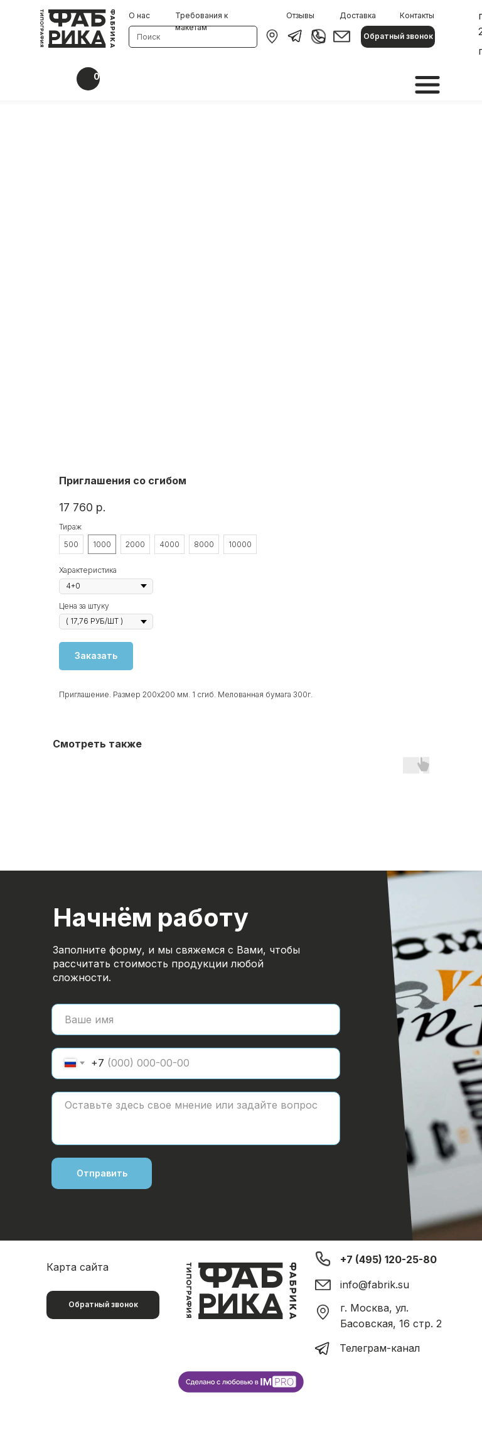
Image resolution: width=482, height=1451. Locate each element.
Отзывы (300, 15)
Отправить (102, 1173)
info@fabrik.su (374, 1284)
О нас (139, 15)
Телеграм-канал (380, 1348)
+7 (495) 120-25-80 (388, 1259)
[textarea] (195, 1118)
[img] (272, 36)
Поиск (148, 36)
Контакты (417, 15)
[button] (398, 37)
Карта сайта (77, 1267)
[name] (195, 1019)
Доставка (358, 15)
